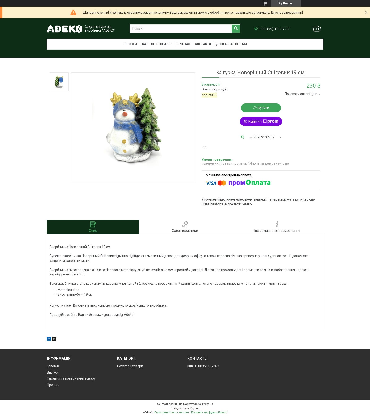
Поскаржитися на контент (171, 412)
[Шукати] (236, 29)
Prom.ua (207, 404)
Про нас (183, 44)
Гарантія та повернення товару (71, 378)
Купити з (263, 121)
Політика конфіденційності (209, 412)
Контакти (203, 44)
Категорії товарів (157, 44)
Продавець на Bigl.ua (185, 408)
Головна (130, 44)
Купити (263, 108)
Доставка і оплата (231, 44)
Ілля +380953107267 (203, 366)
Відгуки (53, 372)
